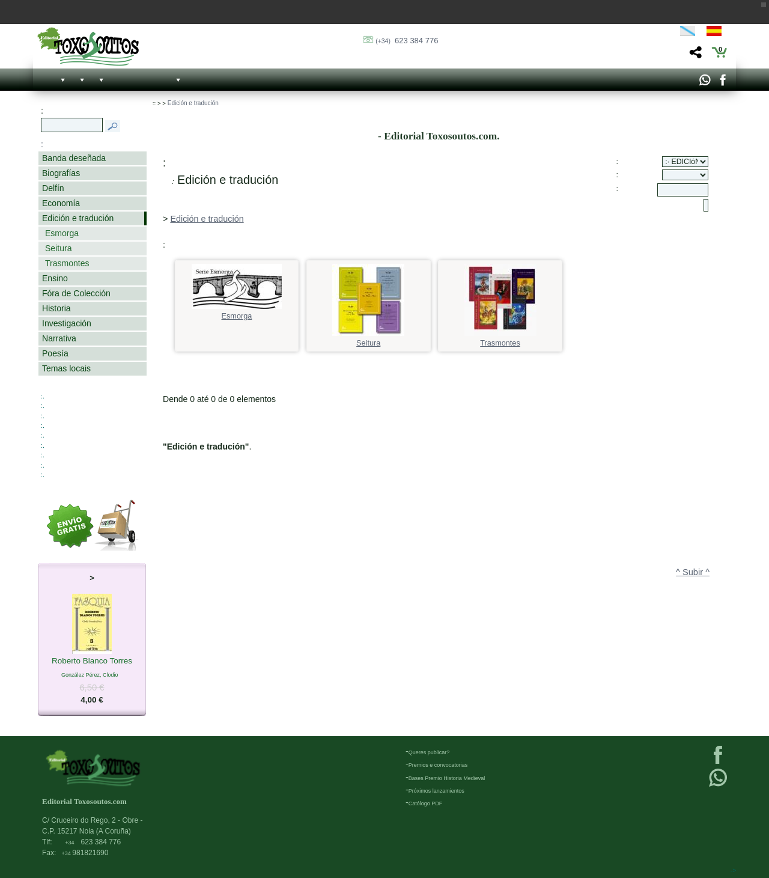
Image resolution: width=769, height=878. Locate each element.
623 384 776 (406, 40)
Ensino (55, 278)
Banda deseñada (74, 158)
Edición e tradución (78, 218)
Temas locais (66, 368)
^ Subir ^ (693, 572)
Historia (56, 308)
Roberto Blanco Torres (92, 661)
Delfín (53, 188)
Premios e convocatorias (438, 765)
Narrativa (59, 338)
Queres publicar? (429, 752)
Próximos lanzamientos (436, 791)
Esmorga (62, 233)
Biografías (61, 173)
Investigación (66, 323)
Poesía (55, 353)
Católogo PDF (426, 803)
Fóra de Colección (76, 293)
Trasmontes (67, 263)
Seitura (58, 248)
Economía (61, 203)
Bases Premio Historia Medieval (447, 778)
